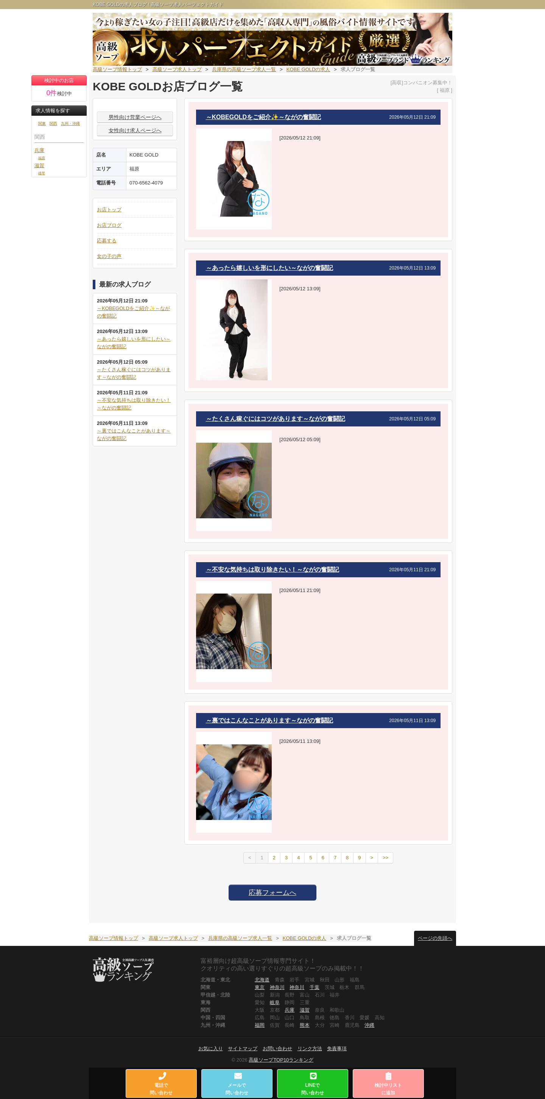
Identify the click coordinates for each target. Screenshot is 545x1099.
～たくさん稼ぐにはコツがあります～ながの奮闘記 (275, 418)
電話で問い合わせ (161, 1083)
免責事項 (337, 1048)
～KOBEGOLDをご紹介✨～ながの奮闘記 (263, 117)
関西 (53, 123)
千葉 (314, 987)
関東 (42, 123)
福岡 (260, 1025)
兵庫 (39, 150)
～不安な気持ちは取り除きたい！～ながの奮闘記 (272, 569)
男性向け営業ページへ (135, 117)
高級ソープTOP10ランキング (281, 1060)
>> (385, 857)
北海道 (262, 980)
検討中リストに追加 (388, 1083)
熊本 (305, 1025)
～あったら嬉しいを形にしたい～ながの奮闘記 (269, 268)
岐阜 (275, 1002)
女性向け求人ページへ (135, 130)
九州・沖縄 (70, 123)
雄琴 (41, 173)
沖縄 (369, 1025)
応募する (107, 240)
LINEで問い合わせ (312, 1083)
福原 (41, 158)
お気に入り (210, 1048)
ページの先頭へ (435, 938)
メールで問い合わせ (237, 1083)
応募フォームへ (272, 892)
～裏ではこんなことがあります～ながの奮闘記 (269, 720)
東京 (260, 987)
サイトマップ (242, 1048)
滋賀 (39, 165)
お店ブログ (109, 225)
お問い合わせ (277, 1048)
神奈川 (277, 987)
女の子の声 (109, 256)
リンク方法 (309, 1048)
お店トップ (109, 209)
